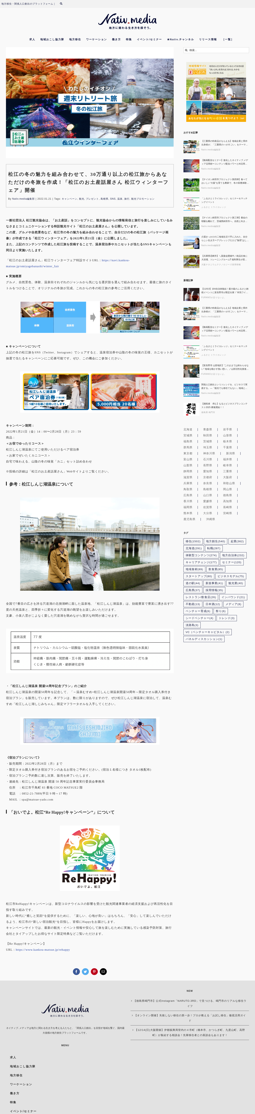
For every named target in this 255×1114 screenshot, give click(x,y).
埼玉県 (207, 448)
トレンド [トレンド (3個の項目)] (227, 619)
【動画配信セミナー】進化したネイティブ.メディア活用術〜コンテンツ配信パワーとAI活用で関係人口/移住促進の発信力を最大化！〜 (224, 163)
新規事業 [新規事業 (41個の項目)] (214, 584)
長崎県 (227, 508)
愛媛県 (207, 502)
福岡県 (187, 508)
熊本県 (187, 514)
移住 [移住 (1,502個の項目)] (193, 542)
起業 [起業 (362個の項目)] (237, 542)
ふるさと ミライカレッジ (213, 208)
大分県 (207, 514)
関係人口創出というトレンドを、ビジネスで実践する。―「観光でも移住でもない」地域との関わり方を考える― (224, 387)
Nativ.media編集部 (23, 200)
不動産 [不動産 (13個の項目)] (193, 605)
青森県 (207, 430)
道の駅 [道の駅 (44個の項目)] (193, 584)
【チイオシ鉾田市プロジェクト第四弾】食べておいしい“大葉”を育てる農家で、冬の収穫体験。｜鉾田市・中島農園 (225, 182)
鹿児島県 (189, 520)
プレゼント (92, 200)
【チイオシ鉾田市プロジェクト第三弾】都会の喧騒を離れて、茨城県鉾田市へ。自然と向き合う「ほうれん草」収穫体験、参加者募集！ (224, 221)
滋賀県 (187, 478)
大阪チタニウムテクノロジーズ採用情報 (221, 266)
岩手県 (227, 430)
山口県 (207, 496)
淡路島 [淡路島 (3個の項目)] (192, 626)
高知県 (227, 502)
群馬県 (187, 448)
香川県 (187, 502)
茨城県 (207, 442)
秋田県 (207, 436)
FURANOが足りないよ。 (213, 299)
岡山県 (227, 490)
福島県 (187, 442)
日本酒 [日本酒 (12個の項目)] (213, 605)
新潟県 (230, 454)
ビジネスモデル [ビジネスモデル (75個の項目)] (231, 577)
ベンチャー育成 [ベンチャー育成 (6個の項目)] (198, 612)
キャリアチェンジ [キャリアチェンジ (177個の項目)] (201, 563)
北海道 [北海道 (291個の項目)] (194, 549)
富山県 (187, 460)
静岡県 (187, 472)
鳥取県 (187, 490)
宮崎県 (227, 514)
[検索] (186, 51)
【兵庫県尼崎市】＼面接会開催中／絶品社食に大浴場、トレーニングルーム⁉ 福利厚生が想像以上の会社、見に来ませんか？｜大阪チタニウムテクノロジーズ (224, 259)
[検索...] (216, 51)
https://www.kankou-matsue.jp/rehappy (43, 951)
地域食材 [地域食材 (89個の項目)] (194, 570)
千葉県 (227, 448)
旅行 (126, 200)
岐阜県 (227, 466)
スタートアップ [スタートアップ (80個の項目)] (199, 577)
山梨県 (187, 466)
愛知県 (207, 472)
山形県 (227, 436)
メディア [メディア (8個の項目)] (233, 605)
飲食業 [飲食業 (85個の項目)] (216, 570)
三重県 (227, 472)
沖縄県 (210, 520)
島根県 (104, 200)
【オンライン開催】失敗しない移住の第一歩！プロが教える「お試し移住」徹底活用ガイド (190, 1019)
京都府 (207, 478)
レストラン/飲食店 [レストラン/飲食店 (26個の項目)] (201, 598)
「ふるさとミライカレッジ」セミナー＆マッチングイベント (224, 201)
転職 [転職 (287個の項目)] (214, 549)
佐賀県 (207, 508)
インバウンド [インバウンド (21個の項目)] (233, 598)
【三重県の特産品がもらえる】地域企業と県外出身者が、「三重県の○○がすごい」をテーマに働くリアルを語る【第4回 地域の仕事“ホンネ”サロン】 (225, 144)
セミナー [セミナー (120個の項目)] (231, 563)
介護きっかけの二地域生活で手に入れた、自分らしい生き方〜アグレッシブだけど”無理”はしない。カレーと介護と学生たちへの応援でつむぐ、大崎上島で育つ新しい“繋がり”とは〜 (225, 240)
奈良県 (207, 484)
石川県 (207, 460)
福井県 (227, 460)
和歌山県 (229, 484)
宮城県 (187, 436)
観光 (81, 200)
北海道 (187, 430)
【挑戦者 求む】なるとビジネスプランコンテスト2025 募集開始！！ (224, 407)
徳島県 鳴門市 (208, 413)
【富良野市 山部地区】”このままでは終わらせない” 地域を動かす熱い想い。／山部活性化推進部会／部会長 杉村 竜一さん (225, 368)
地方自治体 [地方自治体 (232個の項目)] (233, 556)
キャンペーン (69, 200)
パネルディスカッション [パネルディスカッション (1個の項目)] (204, 640)
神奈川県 (209, 454)
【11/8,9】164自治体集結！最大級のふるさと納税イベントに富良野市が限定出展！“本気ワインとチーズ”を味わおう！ (224, 292)
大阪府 (227, 478)
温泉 (120, 200)
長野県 (207, 466)
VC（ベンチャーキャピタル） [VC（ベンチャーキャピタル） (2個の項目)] (208, 633)
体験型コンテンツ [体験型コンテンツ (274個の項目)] (201, 556)
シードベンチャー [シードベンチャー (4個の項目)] (200, 619)
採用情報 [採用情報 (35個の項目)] (214, 591)
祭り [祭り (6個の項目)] (221, 612)
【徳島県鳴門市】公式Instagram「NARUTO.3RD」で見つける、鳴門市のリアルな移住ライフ (189, 1005)
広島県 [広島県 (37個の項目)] (193, 591)
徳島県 (227, 496)
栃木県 (227, 442)
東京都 (187, 454)
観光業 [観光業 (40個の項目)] (236, 584)
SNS (113, 200)
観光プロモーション (143, 200)
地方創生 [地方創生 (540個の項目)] (215, 542)
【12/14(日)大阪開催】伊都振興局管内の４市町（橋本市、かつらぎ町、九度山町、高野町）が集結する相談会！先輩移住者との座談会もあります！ (190, 1034)
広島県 (187, 496)
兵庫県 (187, 484)
